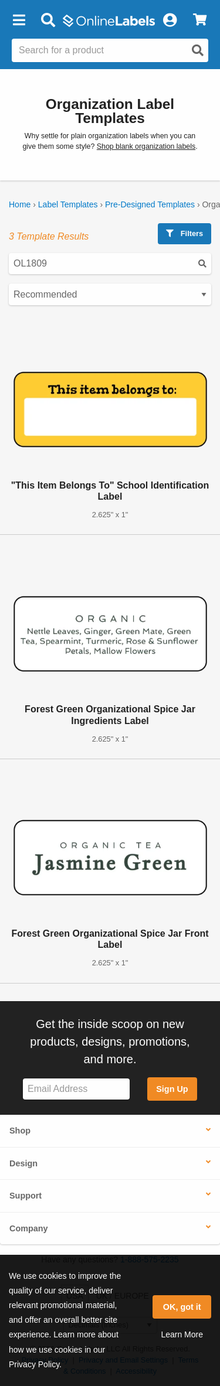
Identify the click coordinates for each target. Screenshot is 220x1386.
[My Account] (169, 20)
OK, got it (182, 1307)
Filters (184, 233)
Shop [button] (20, 1130)
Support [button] (25, 1195)
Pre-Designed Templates (150, 204)
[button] (19, 20)
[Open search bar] (48, 20)
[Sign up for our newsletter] (76, 1089)
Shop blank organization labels (146, 146)
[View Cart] (199, 20)
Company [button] (28, 1228)
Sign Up (172, 1089)
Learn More (182, 1334)
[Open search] (197, 50)
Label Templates (68, 204)
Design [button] (23, 1163)
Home (20, 204)
